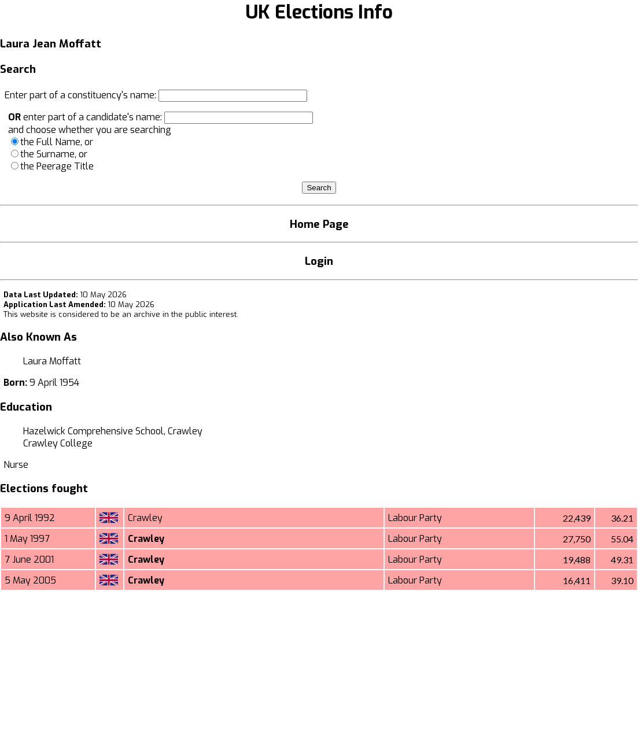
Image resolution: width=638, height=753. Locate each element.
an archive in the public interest (179, 314)
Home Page (319, 224)
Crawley (145, 518)
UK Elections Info (319, 12)
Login (319, 261)
